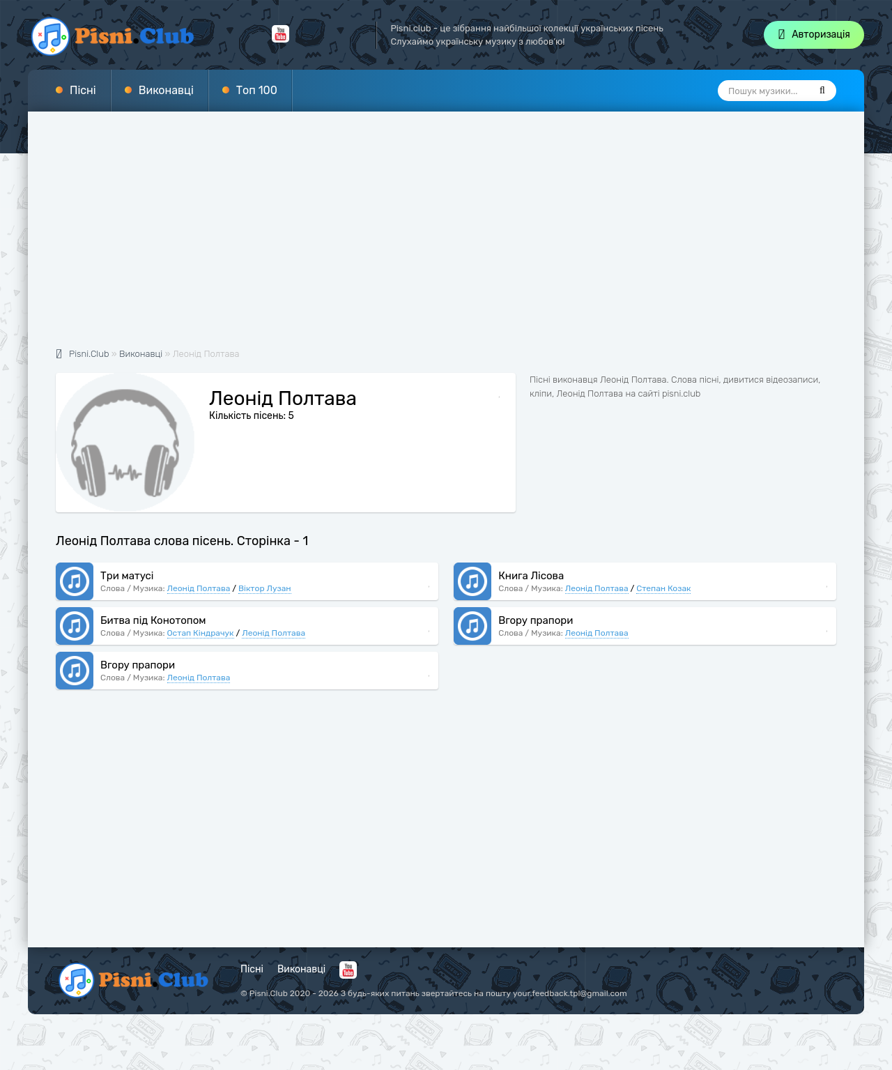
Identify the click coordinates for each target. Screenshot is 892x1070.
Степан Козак (663, 588)
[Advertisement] (446, 237)
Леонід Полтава (199, 588)
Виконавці (166, 90)
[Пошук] (822, 91)
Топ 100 (256, 90)
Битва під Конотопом (153, 620)
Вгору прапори (535, 620)
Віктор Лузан (264, 588)
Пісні (83, 90)
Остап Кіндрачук (200, 633)
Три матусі (127, 576)
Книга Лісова (531, 576)
